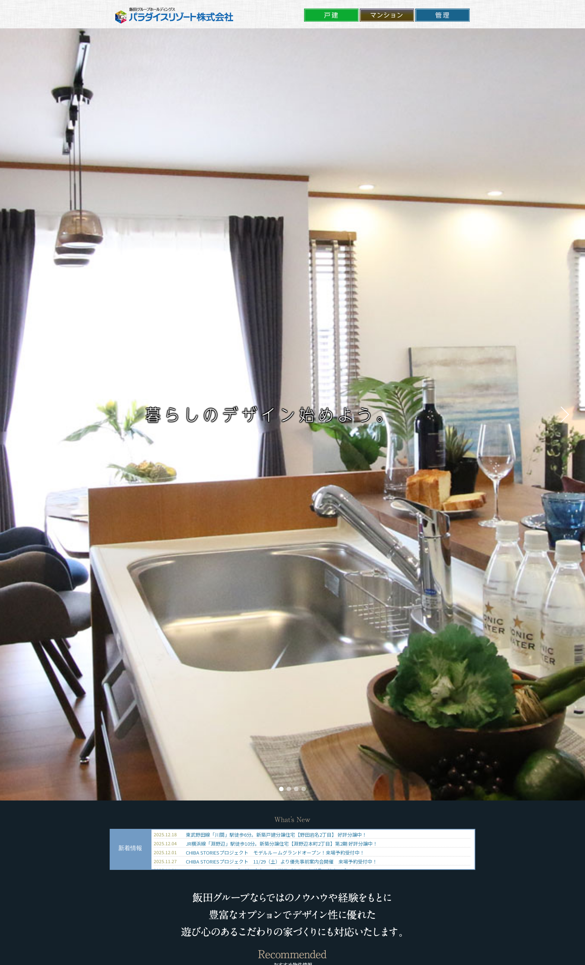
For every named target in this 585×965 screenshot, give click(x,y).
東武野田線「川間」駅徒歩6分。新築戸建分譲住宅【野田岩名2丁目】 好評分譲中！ (276, 834)
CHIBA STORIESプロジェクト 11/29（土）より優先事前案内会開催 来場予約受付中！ (281, 861)
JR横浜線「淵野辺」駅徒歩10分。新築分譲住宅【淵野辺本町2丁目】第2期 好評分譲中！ (282, 843)
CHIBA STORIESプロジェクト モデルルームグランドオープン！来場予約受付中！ (275, 852)
